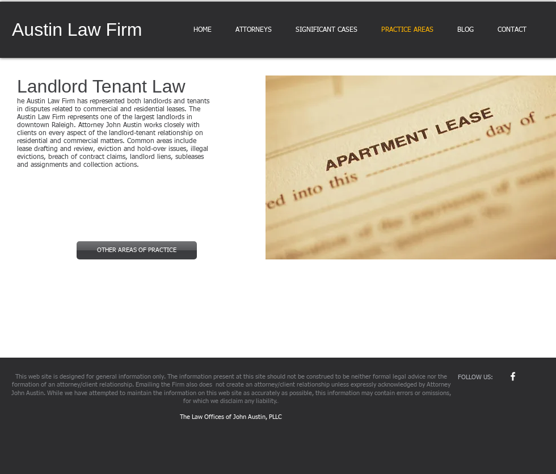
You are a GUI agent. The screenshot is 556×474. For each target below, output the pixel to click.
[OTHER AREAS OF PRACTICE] (137, 250)
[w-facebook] (513, 376)
